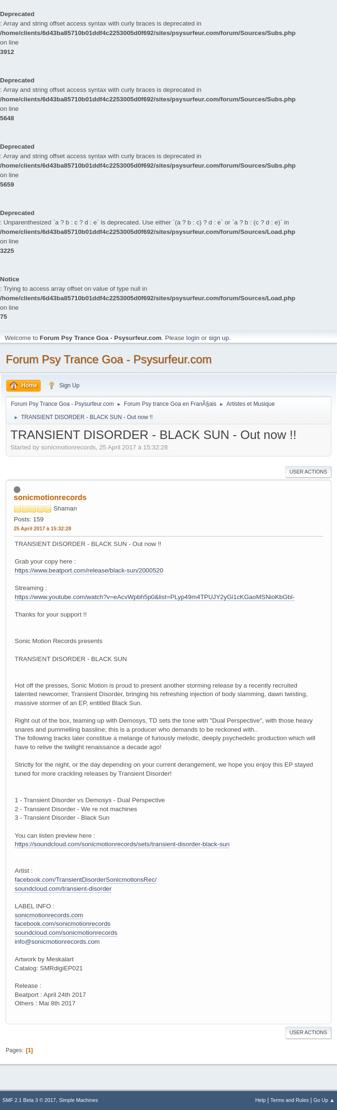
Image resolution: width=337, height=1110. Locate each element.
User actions (308, 471)
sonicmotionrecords (50, 497)
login (193, 337)
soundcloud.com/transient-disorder (63, 888)
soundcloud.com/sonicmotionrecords (66, 932)
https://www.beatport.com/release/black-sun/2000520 (89, 570)
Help (260, 1100)
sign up (219, 337)
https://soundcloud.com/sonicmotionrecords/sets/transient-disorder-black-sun (122, 844)
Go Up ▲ (324, 1100)
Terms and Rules (290, 1100)
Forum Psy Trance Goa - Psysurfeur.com (109, 359)
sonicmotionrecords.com (49, 915)
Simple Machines (78, 1100)
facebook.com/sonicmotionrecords (62, 923)
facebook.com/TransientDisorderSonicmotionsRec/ (86, 879)
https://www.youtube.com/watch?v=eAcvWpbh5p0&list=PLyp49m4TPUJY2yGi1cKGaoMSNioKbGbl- (155, 596)
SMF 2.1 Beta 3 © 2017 (29, 1100)
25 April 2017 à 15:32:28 (42, 528)
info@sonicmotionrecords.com (57, 941)
